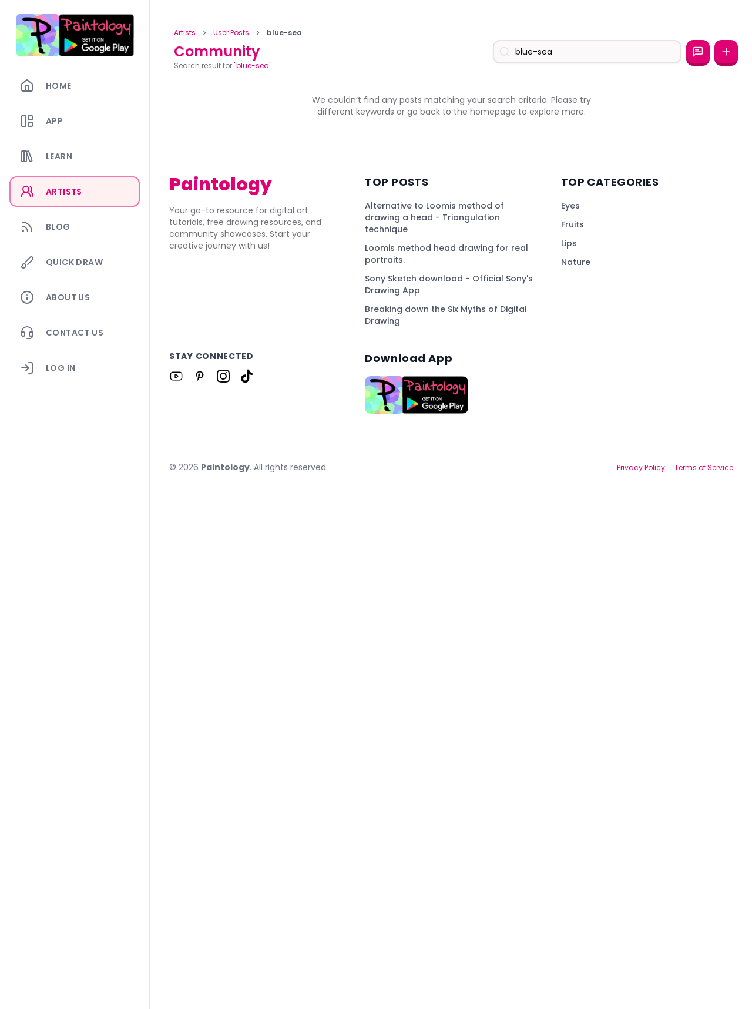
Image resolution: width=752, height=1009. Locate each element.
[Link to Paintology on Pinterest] (200, 898)
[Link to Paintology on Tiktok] (247, 898)
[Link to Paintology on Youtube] (176, 898)
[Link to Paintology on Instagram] (223, 898)
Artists (185, 33)
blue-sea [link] (284, 33)
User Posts (231, 33)
